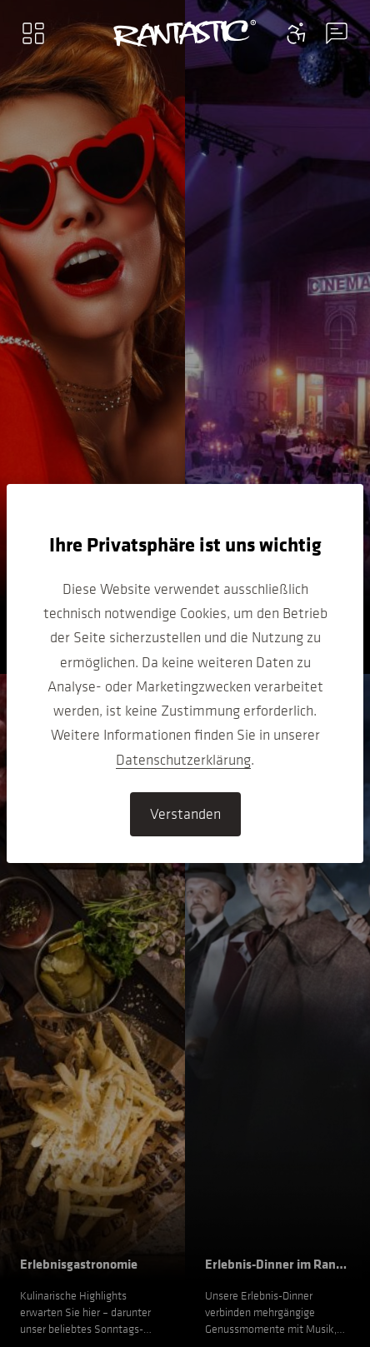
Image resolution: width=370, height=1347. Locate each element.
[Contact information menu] (296, 33)
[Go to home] (185, 33)
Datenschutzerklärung (183, 760)
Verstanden (185, 814)
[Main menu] (33, 33)
